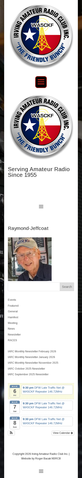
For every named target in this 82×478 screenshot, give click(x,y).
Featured (13, 305)
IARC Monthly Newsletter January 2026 (31, 357)
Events (12, 299)
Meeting (12, 323)
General (13, 311)
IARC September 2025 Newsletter (28, 374)
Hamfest (13, 317)
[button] (11, 433)
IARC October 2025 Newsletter (26, 368)
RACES (12, 340)
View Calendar (63, 433)
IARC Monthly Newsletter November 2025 (33, 362)
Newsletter (14, 334)
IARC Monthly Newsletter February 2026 (32, 351)
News (11, 328)
